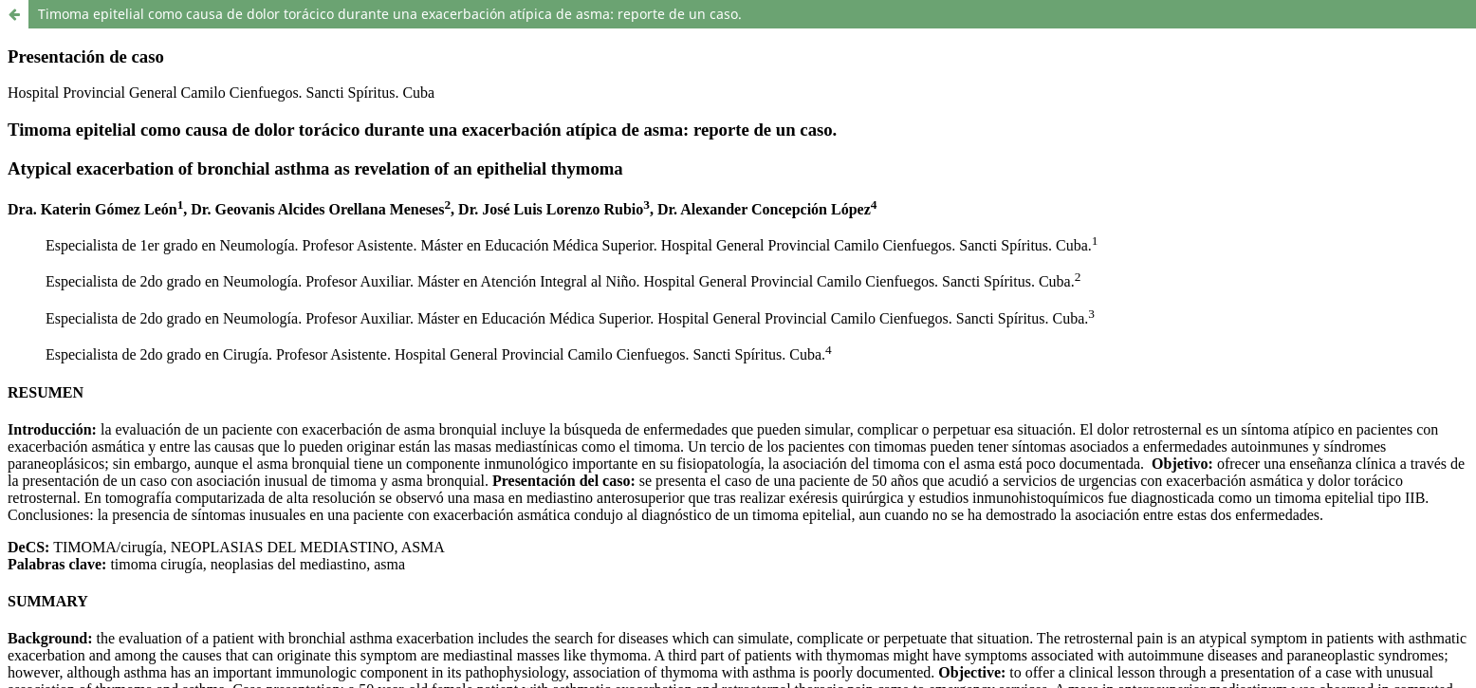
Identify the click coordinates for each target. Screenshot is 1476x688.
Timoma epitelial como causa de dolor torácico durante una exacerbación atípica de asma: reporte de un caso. (390, 14)
